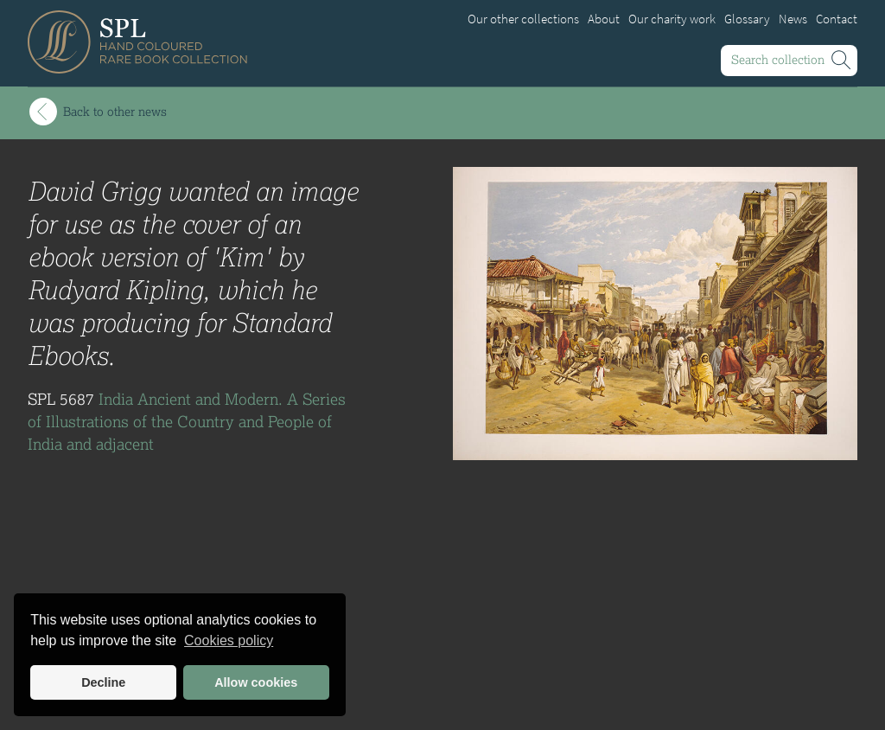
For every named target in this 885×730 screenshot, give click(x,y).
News (793, 19)
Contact (836, 19)
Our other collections (523, 19)
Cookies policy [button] (228, 640)
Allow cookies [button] (255, 682)
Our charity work (672, 19)
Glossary (747, 19)
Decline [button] (103, 682)
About (604, 19)
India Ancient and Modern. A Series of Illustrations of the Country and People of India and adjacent (187, 421)
